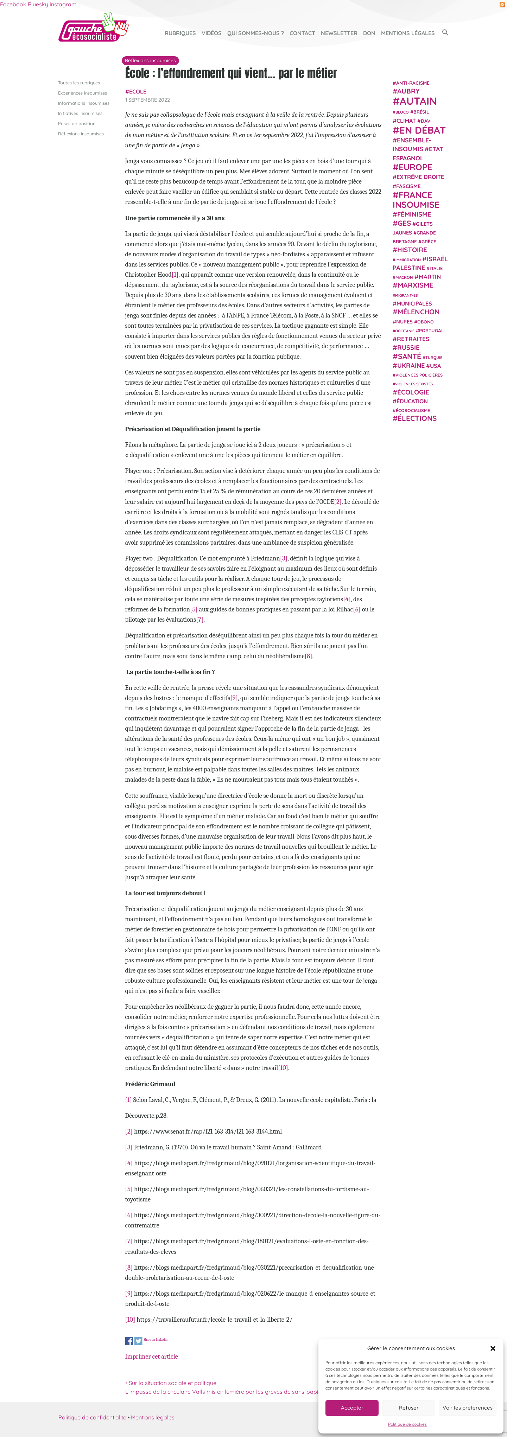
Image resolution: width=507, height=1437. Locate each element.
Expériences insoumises (82, 92)
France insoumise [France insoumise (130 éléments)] (416, 199)
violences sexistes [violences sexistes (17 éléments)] (414, 383)
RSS (502, 4)
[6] (356, 609)
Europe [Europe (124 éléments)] (415, 166)
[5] (193, 609)
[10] (283, 1068)
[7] (199, 619)
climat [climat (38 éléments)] (406, 120)
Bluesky (38, 4)
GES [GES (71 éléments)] (404, 222)
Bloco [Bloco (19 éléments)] (402, 112)
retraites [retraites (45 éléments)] (413, 338)
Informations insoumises (83, 102)
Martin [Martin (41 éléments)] (430, 276)
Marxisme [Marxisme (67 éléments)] (415, 285)
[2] (338, 501)
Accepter (352, 1407)
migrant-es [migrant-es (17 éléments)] (406, 295)
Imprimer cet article (151, 1356)
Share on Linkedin (155, 1339)
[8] (308, 656)
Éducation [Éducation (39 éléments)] (412, 401)
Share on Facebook (129, 1341)
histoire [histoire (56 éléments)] (412, 249)
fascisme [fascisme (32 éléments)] (408, 185)
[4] (347, 599)
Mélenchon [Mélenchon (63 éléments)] (419, 311)
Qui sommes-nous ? (255, 33)
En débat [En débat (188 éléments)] (422, 130)
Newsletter (339, 33)
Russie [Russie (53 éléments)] (408, 348)
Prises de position (76, 123)
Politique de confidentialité (92, 1417)
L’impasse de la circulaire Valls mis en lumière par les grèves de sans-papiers (227, 1391)
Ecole (137, 91)
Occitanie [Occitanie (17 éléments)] (404, 330)
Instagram (63, 4)
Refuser (409, 1407)
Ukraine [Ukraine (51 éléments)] (411, 365)
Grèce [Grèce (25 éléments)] (429, 241)
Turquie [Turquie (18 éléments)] (433, 357)
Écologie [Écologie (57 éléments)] (413, 391)
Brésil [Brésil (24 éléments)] (421, 112)
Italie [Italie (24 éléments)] (436, 268)
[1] (175, 274)
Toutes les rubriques (79, 82)
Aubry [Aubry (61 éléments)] (408, 91)
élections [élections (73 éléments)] (417, 418)
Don (369, 33)
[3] (283, 558)
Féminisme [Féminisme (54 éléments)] (414, 214)
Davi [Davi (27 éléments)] (426, 120)
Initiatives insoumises (80, 113)
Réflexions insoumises (81, 133)
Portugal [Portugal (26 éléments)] (431, 330)
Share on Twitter (138, 1341)
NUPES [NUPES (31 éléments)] (404, 321)
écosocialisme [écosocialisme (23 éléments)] (413, 410)
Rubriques (180, 33)
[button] (492, 1348)
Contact (302, 33)
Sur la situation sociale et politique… (172, 1382)
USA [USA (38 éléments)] (435, 365)
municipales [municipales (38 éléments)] (414, 303)
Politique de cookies (407, 1424)
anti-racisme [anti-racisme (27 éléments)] (413, 82)
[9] (234, 698)
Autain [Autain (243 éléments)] (418, 101)
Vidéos (212, 33)
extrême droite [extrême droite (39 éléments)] (420, 176)
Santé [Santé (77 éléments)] (409, 355)
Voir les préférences (468, 1407)
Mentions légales (408, 33)
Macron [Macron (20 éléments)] (404, 277)
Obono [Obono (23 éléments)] (425, 321)
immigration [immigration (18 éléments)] (408, 259)
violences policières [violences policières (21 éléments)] (419, 375)
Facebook (13, 4)
